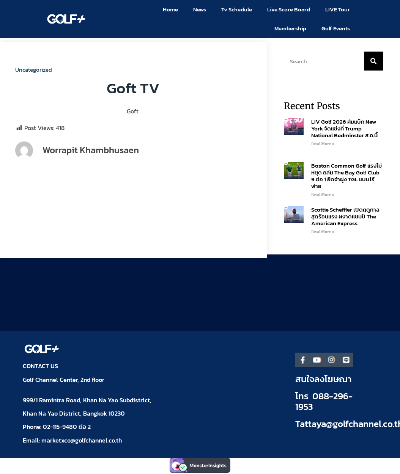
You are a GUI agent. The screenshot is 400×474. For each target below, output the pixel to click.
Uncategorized (33, 69)
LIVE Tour (337, 9)
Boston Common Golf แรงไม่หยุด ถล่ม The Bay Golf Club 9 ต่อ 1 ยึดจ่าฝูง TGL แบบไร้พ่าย (346, 175)
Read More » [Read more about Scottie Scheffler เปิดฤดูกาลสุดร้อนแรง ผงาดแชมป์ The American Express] (322, 231)
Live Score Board (288, 9)
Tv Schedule (236, 9)
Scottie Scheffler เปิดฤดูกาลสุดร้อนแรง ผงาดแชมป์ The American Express (345, 216)
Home (170, 9)
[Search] (373, 61)
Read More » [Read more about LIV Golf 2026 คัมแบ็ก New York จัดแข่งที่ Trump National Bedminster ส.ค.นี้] (322, 143)
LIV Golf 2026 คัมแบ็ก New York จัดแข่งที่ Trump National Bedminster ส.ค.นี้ (344, 128)
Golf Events (335, 28)
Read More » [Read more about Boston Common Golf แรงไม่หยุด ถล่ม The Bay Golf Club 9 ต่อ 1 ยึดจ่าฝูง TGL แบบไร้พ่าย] (322, 194)
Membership (290, 28)
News (199, 9)
